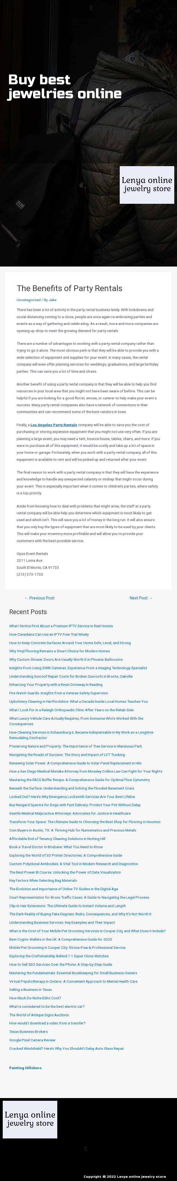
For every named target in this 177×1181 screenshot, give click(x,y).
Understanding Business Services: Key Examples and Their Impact (62, 922)
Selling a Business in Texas (30, 989)
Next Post (141, 598)
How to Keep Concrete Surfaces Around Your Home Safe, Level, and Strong (70, 643)
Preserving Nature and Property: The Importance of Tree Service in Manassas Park (75, 746)
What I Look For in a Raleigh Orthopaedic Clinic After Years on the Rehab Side (71, 710)
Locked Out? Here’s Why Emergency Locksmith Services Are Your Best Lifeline (72, 796)
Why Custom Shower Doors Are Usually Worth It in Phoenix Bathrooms (66, 659)
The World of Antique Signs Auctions (39, 1015)
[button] (91, 8)
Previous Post (39, 598)
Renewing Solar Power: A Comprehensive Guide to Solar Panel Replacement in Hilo (75, 763)
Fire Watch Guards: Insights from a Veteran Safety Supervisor (58, 693)
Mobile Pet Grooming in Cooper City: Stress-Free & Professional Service (67, 947)
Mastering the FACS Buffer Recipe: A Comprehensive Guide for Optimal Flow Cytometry (79, 780)
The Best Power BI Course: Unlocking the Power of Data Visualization (65, 872)
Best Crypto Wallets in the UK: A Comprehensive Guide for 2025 (60, 939)
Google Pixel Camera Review (32, 1040)
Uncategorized (29, 300)
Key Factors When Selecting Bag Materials (43, 880)
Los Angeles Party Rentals (54, 425)
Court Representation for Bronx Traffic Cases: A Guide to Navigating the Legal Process (79, 897)
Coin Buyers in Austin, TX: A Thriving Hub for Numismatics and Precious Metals (72, 830)
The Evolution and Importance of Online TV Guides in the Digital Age (63, 889)
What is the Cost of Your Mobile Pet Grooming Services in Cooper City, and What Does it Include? (87, 931)
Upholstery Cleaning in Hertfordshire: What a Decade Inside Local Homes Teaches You (78, 701)
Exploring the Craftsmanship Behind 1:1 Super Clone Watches (59, 956)
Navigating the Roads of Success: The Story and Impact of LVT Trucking (67, 754)
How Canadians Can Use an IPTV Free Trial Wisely (49, 634)
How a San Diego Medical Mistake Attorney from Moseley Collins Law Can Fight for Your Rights (85, 771)
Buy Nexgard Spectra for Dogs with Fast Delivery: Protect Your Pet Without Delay (74, 805)
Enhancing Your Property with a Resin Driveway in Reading (56, 684)
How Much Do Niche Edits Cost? (35, 998)
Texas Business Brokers (28, 1031)
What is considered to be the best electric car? (47, 1006)
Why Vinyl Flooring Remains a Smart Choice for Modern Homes (59, 651)
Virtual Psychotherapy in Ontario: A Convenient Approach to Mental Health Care (73, 981)
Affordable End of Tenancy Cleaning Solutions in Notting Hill (57, 838)
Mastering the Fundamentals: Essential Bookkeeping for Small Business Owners (73, 973)
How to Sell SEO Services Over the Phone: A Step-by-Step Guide (60, 964)
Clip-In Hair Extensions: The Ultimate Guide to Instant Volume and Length (67, 906)
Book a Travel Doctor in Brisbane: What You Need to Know (56, 847)
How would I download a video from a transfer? (47, 1023)
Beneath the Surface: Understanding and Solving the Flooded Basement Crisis (71, 788)
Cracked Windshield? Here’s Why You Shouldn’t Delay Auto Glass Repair (66, 1048)
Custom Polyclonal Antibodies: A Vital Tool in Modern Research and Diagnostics (73, 864)
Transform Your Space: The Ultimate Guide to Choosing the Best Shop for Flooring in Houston (84, 822)
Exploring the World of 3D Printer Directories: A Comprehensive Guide (65, 855)
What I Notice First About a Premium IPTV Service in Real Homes (61, 626)
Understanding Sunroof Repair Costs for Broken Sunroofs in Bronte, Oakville (71, 676)
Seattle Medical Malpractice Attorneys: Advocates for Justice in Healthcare (70, 813)
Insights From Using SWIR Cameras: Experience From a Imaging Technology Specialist (78, 668)
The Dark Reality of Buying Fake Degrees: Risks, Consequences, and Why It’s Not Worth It (80, 914)
